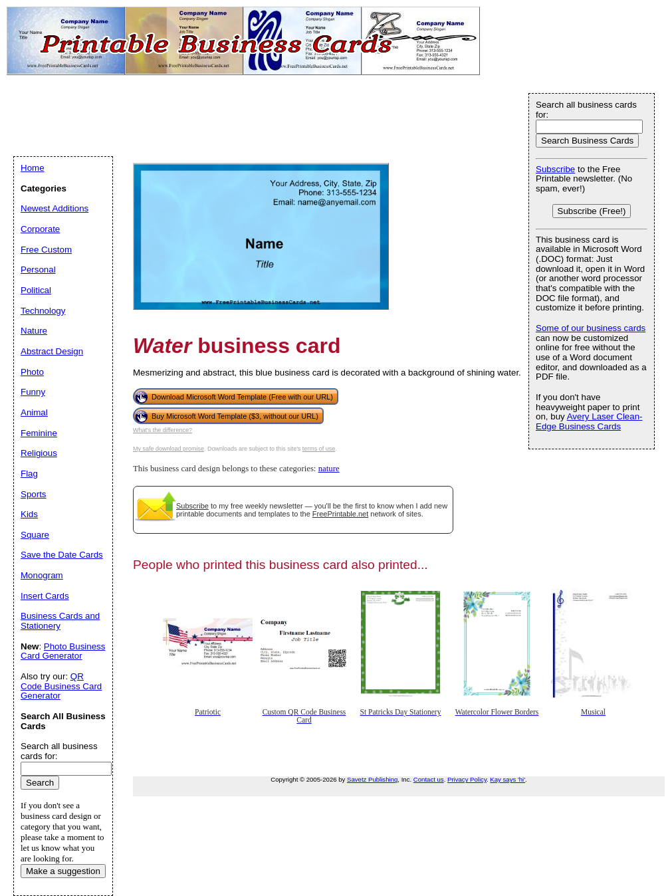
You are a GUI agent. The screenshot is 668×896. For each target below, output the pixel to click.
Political (36, 290)
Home (33, 168)
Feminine (39, 433)
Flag (29, 474)
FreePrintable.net (340, 514)
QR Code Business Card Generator (61, 686)
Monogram (42, 575)
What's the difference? (162, 430)
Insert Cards (45, 596)
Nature (34, 331)
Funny (33, 392)
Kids (29, 514)
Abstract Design (52, 351)
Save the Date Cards (62, 555)
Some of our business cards (590, 328)
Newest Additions (54, 208)
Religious (39, 453)
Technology (43, 311)
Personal (38, 270)
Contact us (428, 779)
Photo (32, 372)
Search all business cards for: (586, 110)
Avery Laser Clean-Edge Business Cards (589, 421)
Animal (34, 412)
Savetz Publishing (372, 779)
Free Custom (46, 250)
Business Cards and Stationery (60, 621)
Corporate (40, 229)
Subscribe (192, 506)
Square (35, 535)
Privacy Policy (467, 779)
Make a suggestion (63, 871)
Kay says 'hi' (507, 779)
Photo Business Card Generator (63, 651)
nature (329, 468)
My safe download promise (168, 448)
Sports (34, 494)
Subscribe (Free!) (592, 211)
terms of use (319, 448)
